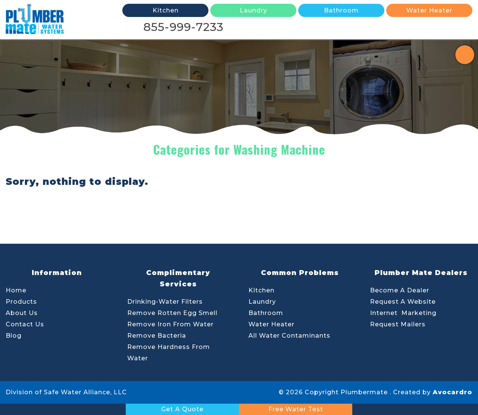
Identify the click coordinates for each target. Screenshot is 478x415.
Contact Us (25, 324)
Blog (14, 335)
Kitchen (261, 290)
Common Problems (300, 273)
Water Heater (271, 324)
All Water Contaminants (289, 335)
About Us (22, 313)
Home (16, 290)
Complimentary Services (178, 278)
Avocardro (452, 392)
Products (21, 301)
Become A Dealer (399, 290)
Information (57, 273)
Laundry (262, 301)
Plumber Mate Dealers (421, 273)
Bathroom (265, 313)
